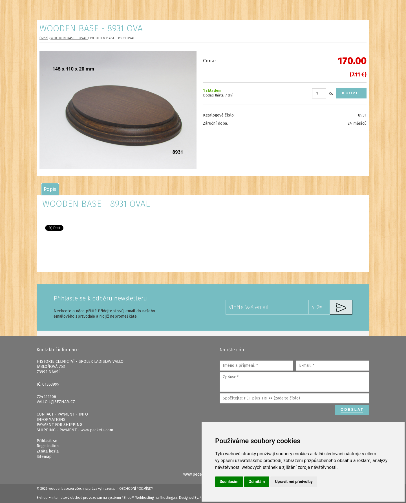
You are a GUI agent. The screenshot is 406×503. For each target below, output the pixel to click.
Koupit (351, 93)
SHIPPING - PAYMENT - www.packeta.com (75, 430)
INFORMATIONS (51, 419)
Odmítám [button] (257, 481)
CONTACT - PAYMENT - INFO (62, 414)
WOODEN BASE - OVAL (69, 38)
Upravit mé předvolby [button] (293, 481)
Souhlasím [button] (229, 481)
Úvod (43, 38)
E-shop (42, 498)
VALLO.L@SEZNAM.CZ (56, 401)
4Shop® (128, 498)
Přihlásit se (47, 440)
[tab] (50, 189)
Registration (48, 445)
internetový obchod (67, 498)
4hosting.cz (168, 498)
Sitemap (44, 456)
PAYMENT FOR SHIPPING (59, 424)
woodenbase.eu (61, 489)
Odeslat (352, 409)
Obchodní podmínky (136, 489)
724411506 (46, 396)
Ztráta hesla (48, 451)
